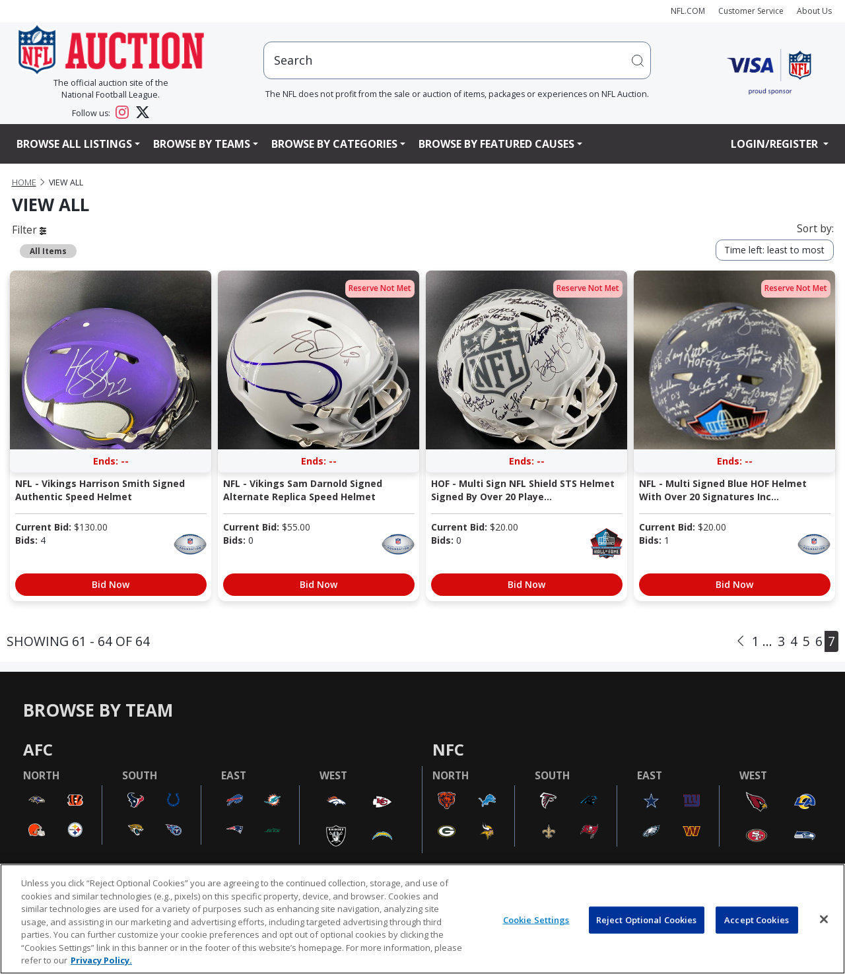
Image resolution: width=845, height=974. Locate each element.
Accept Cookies (756, 919)
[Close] (823, 919)
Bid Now (110, 584)
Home (24, 182)
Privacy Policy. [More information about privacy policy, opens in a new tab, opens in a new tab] (101, 960)
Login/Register (776, 144)
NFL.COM (688, 10)
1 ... (762, 641)
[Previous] (740, 641)
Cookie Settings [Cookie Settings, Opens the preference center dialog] (536, 919)
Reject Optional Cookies (646, 919)
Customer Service (751, 10)
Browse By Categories (334, 144)
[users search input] (457, 60)
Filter (29, 229)
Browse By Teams (201, 144)
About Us (814, 10)
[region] (422, 919)
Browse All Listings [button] (74, 144)
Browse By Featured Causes (496, 144)
